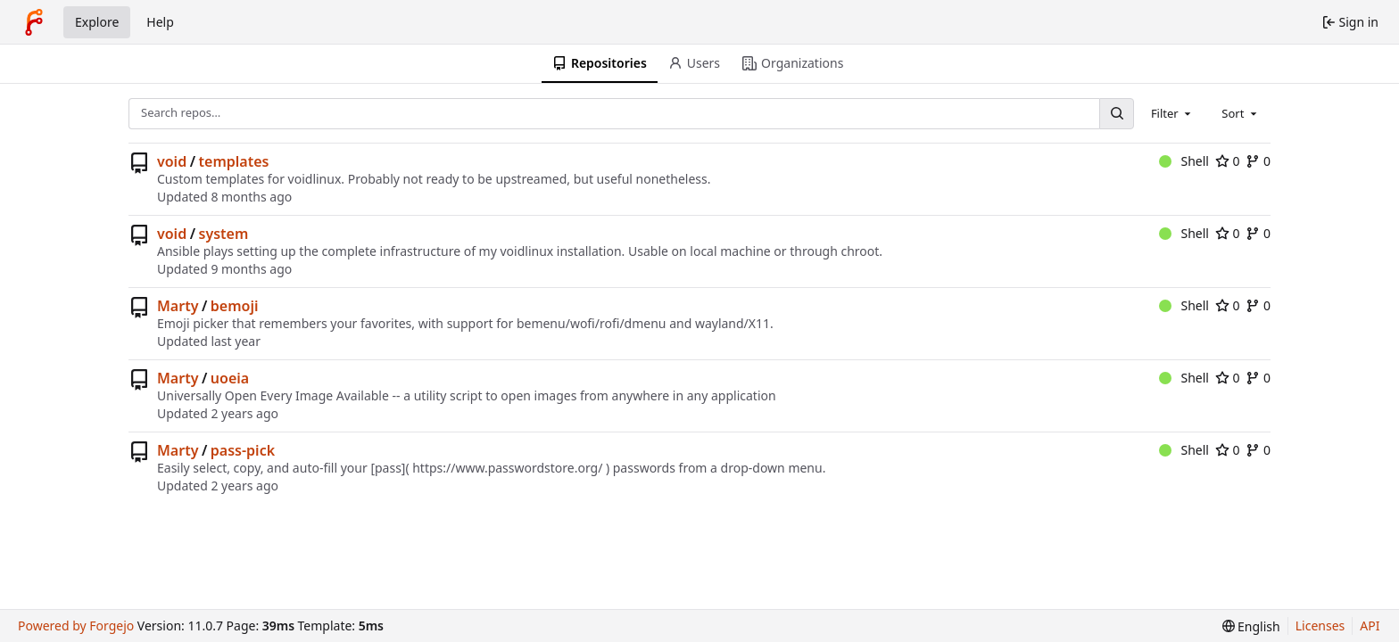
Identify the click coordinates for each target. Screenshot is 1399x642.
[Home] (34, 22)
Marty (177, 306)
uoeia (230, 378)
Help (160, 21)
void (171, 161)
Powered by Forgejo (76, 625)
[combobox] (1172, 113)
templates (234, 161)
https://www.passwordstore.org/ (507, 467)
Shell (1184, 160)
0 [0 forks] (1258, 160)
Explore (97, 21)
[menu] (1251, 626)
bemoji (235, 306)
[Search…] (1116, 113)
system (224, 234)
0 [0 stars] (1227, 160)
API (1369, 625)
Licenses (1320, 625)
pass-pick (243, 450)
